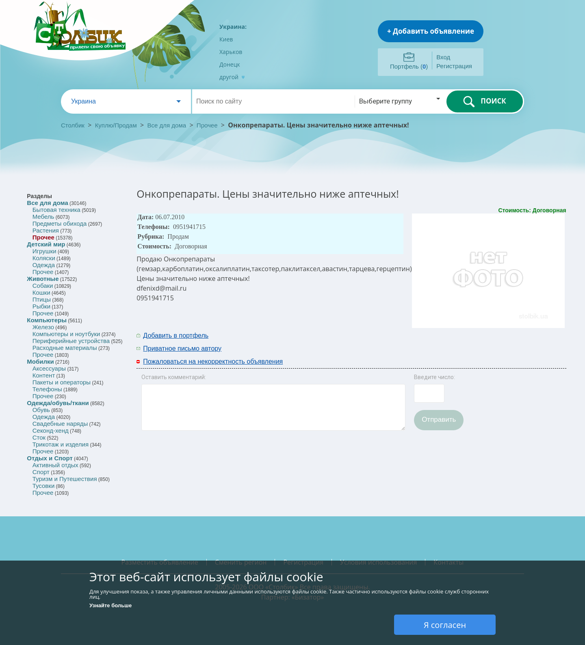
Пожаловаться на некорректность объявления (213, 361)
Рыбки (41, 306)
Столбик (72, 125)
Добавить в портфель (175, 335)
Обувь (41, 409)
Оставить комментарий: (173, 377)
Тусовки (43, 485)
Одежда (43, 264)
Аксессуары (49, 368)
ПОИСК (484, 101)
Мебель (43, 216)
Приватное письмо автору (182, 348)
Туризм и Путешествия (64, 478)
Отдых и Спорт (49, 458)
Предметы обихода (59, 223)
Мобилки (40, 361)
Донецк (229, 64)
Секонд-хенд (50, 430)
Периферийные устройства (71, 340)
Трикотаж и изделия (60, 444)
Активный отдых (55, 465)
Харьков (230, 52)
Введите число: (434, 377)
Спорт (41, 471)
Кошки (41, 292)
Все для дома (166, 125)
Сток (39, 437)
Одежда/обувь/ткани (58, 402)
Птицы (41, 299)
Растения (45, 230)
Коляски (43, 258)
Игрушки (44, 251)
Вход (443, 57)
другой (232, 77)
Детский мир (46, 244)
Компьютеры (47, 320)
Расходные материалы (64, 347)
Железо (43, 327)
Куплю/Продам (117, 125)
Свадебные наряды (60, 423)
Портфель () (409, 66)
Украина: (233, 26)
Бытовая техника (56, 209)
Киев (226, 39)
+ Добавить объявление (430, 31)
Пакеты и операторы (61, 382)
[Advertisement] (459, 341)
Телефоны (47, 389)
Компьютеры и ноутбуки (66, 333)
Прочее (207, 125)
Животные (42, 278)
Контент (43, 375)
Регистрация (454, 66)
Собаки (42, 285)
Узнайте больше (110, 605)
